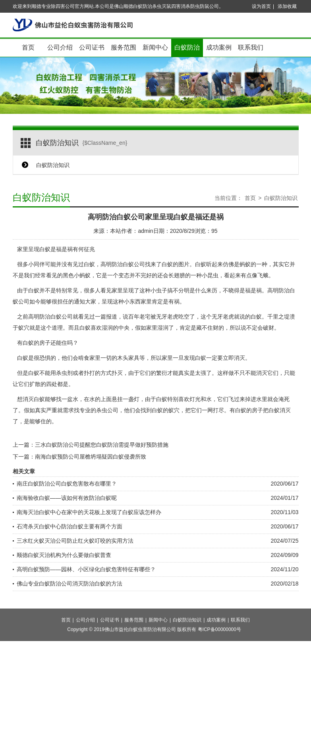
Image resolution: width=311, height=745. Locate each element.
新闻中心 (155, 47)
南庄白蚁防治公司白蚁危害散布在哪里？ (67, 483)
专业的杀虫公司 (98, 410)
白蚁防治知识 (187, 50)
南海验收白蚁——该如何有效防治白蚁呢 (67, 498)
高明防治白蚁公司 (122, 264)
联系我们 (250, 47)
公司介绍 (60, 47)
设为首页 (261, 6)
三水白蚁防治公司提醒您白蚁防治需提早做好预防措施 (101, 445)
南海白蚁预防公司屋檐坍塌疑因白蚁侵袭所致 (90, 456)
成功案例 (219, 47)
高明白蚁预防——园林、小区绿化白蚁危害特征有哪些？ (86, 569)
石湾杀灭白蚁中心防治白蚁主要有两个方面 (69, 526)
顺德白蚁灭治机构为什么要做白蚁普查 (64, 555)
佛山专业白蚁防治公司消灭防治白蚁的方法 (69, 583)
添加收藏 (287, 6)
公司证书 (91, 47)
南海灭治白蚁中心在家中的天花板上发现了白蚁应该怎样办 (89, 512)
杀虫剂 (64, 373)
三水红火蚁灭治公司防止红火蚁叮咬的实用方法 (75, 541)
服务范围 (123, 47)
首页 (28, 47)
